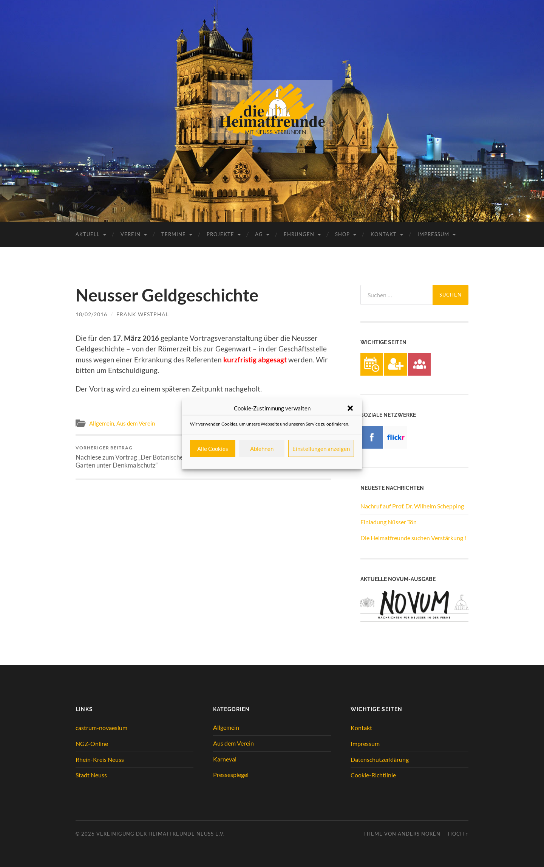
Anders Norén (419, 834)
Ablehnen (262, 448)
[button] (350, 408)
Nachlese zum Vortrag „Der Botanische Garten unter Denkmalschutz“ (138, 457)
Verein (131, 234)
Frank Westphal (142, 314)
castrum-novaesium (101, 727)
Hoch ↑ (458, 834)
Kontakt (384, 234)
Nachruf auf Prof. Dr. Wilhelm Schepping (412, 506)
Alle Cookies (212, 448)
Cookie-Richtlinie (373, 774)
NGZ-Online (92, 743)
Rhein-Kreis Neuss (100, 759)
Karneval (224, 759)
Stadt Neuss (91, 774)
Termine (173, 234)
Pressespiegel (231, 774)
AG (259, 234)
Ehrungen (299, 234)
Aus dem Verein (135, 423)
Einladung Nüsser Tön (388, 521)
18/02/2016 (91, 314)
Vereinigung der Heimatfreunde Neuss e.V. (160, 834)
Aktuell (88, 234)
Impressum (433, 234)
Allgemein (101, 423)
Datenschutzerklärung (380, 759)
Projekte (220, 234)
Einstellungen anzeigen (321, 448)
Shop (342, 234)
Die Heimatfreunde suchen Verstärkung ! (413, 537)
